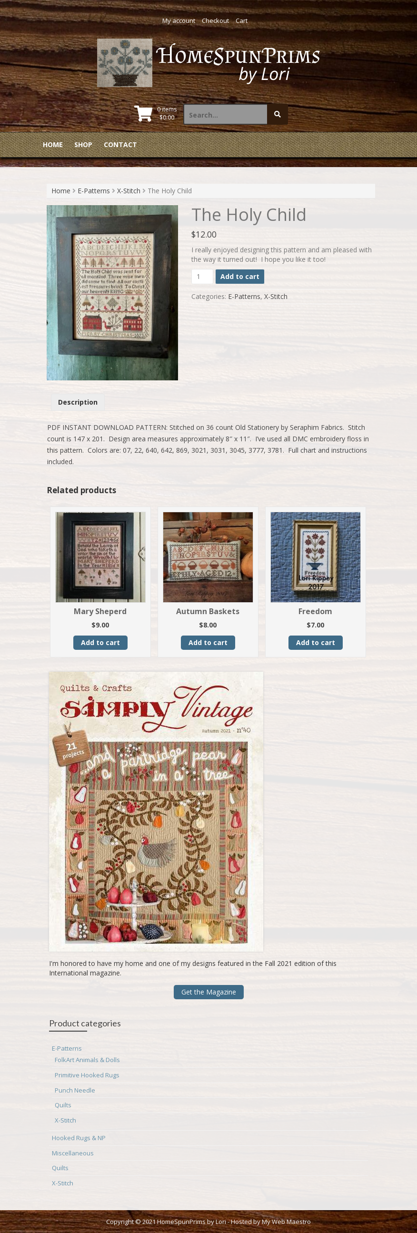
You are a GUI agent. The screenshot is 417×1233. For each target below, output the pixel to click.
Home (53, 144)
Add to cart (239, 276)
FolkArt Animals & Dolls (87, 1059)
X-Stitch (128, 190)
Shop (83, 144)
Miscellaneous (73, 1153)
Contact (120, 144)
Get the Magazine (208, 991)
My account (178, 20)
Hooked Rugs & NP (79, 1138)
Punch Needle (75, 1090)
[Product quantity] (202, 276)
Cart (242, 20)
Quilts (63, 1105)
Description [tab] (78, 402)
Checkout (215, 20)
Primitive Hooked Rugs (87, 1075)
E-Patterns (94, 190)
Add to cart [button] (100, 642)
